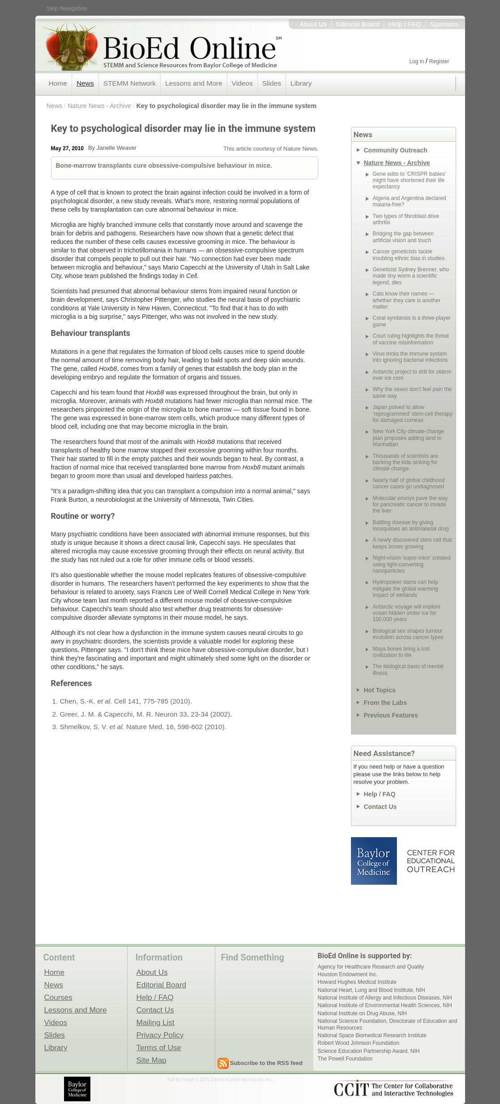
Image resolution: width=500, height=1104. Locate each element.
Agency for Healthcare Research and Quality (371, 967)
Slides (271, 83)
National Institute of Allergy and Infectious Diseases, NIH (385, 998)
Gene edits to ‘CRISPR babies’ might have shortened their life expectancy (409, 180)
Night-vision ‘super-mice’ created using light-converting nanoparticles (412, 564)
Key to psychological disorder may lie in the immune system (226, 105)
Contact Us (380, 806)
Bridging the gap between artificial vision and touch (403, 236)
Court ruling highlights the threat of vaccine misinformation (411, 339)
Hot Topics (380, 690)
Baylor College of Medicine (374, 861)
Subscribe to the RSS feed (266, 1063)
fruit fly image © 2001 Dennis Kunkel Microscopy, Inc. (220, 1079)
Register (439, 61)
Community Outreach (395, 150)
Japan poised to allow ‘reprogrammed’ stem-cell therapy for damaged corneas (413, 413)
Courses (58, 997)
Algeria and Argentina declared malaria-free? (409, 201)
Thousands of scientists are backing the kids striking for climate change (405, 462)
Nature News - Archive (99, 105)
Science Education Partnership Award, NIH (369, 1051)
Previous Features (391, 715)
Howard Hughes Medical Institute (357, 982)
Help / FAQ (405, 24)
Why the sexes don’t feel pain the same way (412, 392)
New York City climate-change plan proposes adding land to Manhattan (408, 438)
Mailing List (156, 1022)
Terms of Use (159, 1047)
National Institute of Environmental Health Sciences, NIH (385, 1005)
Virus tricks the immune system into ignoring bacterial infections (410, 357)
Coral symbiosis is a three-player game (412, 321)
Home (58, 83)
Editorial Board (358, 24)
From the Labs (385, 702)
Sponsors (444, 24)
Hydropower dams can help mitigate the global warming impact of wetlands (405, 588)
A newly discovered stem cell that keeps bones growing (412, 543)
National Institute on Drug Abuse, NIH (362, 1013)
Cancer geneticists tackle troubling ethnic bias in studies (409, 254)
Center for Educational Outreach (430, 861)
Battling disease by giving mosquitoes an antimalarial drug (411, 525)
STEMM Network (129, 83)
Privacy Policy (160, 1035)
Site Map (152, 1060)
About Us (313, 24)
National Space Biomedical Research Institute (372, 1035)
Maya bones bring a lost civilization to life (401, 652)
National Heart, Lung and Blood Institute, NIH (371, 990)
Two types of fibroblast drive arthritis (406, 219)
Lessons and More (193, 83)
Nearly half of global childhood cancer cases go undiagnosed (409, 483)
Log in (416, 61)
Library (301, 83)
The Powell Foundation (345, 1059)
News (85, 83)
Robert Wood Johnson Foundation (359, 1043)
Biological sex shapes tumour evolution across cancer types (408, 634)
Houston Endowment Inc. (348, 974)
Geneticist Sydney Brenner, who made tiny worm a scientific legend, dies (411, 276)
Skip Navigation (67, 8)
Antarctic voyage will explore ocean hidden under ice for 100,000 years (406, 613)
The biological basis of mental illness (408, 669)
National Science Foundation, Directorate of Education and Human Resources (387, 1024)
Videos (242, 83)
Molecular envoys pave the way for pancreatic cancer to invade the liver (410, 504)
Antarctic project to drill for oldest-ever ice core (413, 375)
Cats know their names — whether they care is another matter (406, 300)
